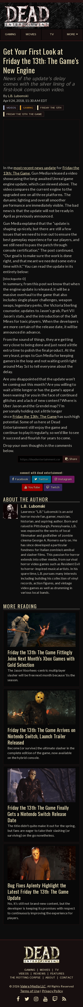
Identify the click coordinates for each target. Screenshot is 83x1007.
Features (57, 974)
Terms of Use (30, 991)
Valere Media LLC (33, 986)
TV (57, 970)
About (50, 978)
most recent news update (35, 167)
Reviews (39, 974)
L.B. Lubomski (18, 96)
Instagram (63, 479)
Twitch (52, 487)
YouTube (32, 487)
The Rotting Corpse (25, 978)
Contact (66, 978)
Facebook (20, 479)
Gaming (28, 108)
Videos (11, 108)
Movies (45, 970)
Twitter (41, 479)
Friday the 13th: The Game (24, 114)
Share (71, 459)
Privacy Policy (52, 991)
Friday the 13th (50, 108)
